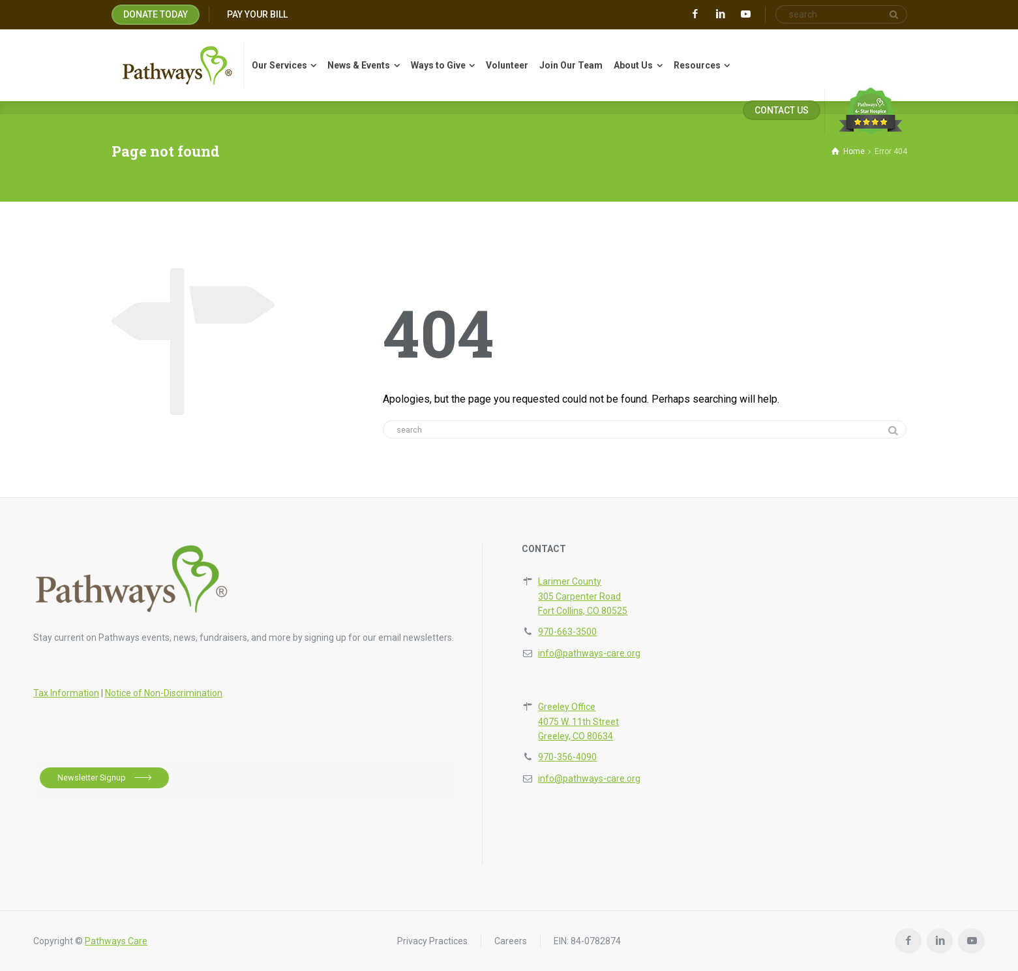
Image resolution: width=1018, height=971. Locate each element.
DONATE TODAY (155, 14)
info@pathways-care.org (589, 653)
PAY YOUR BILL (257, 14)
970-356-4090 (567, 757)
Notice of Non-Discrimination (163, 693)
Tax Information (66, 693)
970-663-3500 (567, 631)
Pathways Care (116, 941)
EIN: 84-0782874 (587, 941)
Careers (510, 941)
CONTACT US (782, 110)
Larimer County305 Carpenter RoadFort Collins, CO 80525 (582, 596)
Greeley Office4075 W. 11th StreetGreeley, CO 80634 (578, 721)
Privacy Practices (432, 941)
